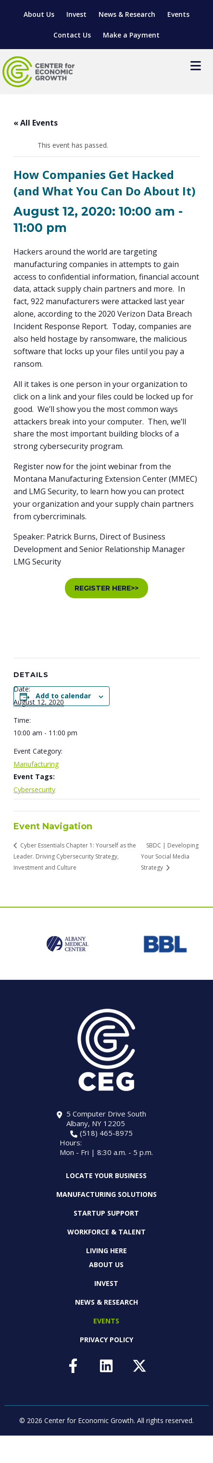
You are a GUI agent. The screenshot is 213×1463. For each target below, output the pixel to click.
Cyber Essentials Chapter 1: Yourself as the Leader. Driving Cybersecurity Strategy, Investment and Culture (74, 856)
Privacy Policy (106, 1339)
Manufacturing (36, 764)
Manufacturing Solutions (106, 1194)
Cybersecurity (34, 789)
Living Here (106, 1250)
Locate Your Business (106, 1175)
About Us (39, 14)
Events (178, 14)
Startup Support (106, 1213)
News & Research (127, 14)
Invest (76, 14)
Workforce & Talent (106, 1231)
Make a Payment (131, 34)
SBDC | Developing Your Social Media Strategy (170, 856)
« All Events (35, 122)
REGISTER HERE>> (106, 588)
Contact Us (72, 34)
